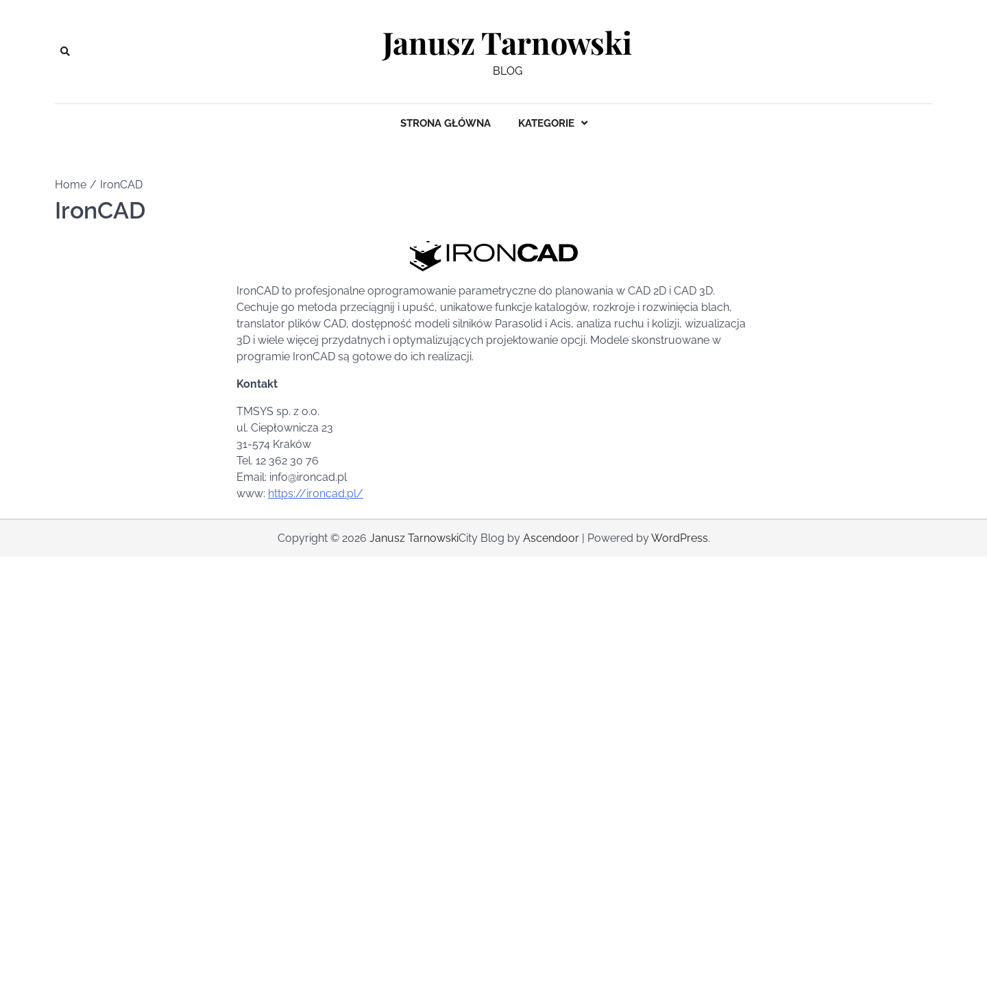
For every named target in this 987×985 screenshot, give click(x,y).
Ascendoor (551, 538)
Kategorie (546, 123)
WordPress (679, 538)
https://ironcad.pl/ (315, 493)
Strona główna (445, 123)
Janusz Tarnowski (507, 42)
